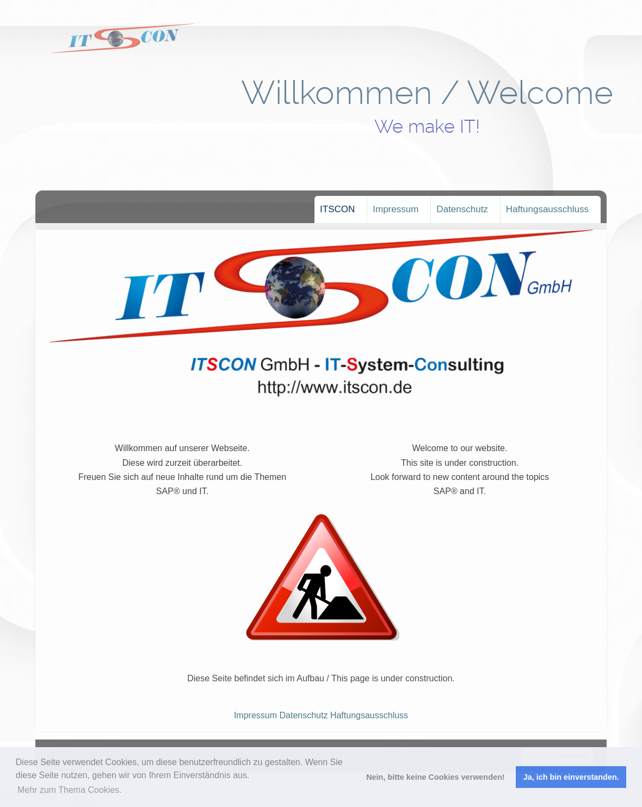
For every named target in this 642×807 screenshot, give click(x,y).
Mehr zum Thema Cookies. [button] (69, 789)
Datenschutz (462, 209)
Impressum (395, 209)
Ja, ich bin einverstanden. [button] (571, 777)
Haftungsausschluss (547, 209)
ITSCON (337, 209)
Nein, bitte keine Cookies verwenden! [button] (435, 777)
